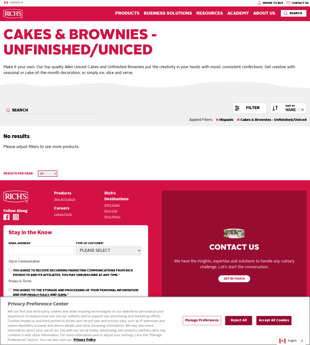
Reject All (238, 320)
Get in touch (234, 278)
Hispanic (225, 120)
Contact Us (298, 3)
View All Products (64, 199)
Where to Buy (270, 3)
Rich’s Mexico (112, 217)
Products (127, 13)
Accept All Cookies (274, 320)
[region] (155, 321)
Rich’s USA (110, 211)
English (288, 340)
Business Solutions (168, 13)
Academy (238, 13)
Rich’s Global (111, 205)
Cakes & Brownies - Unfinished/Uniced (272, 120)
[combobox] (294, 13)
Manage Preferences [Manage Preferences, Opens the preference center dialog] (202, 320)
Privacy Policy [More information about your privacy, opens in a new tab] (85, 340)
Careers (61, 208)
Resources (209, 13)
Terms (61, 295)
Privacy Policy (38, 295)
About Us (264, 13)
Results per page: (18, 173)
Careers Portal (63, 214)
